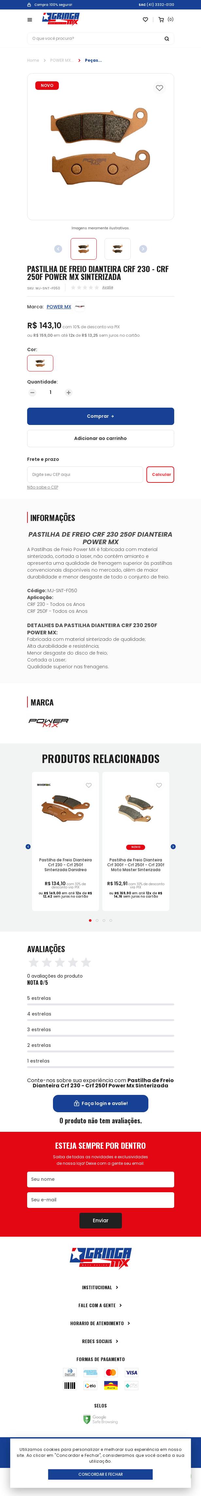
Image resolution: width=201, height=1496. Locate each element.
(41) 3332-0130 (160, 5)
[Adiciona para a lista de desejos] (88, 785)
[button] (28, 846)
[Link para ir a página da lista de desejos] (145, 19)
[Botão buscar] (166, 38)
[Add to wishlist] (159, 87)
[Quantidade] (50, 392)
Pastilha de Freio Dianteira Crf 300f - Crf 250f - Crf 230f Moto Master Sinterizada (135, 864)
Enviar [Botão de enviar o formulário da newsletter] (101, 1220)
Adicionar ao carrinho (100, 438)
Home (33, 60)
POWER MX (60, 60)
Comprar (100, 416)
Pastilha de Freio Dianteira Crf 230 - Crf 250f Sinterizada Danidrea (65, 864)
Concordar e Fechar (100, 1474)
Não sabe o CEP (42, 487)
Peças (91, 60)
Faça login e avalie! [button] (100, 1103)
